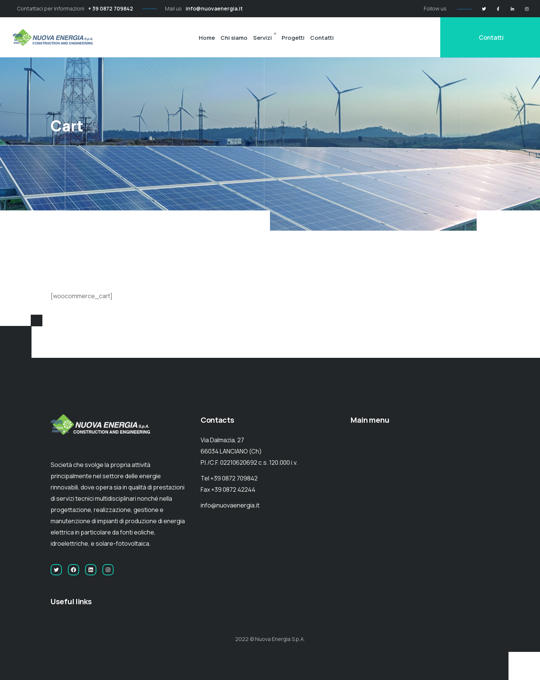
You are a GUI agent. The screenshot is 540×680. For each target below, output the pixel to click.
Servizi (262, 38)
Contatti (322, 38)
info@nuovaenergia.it (214, 8)
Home (207, 38)
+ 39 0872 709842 (110, 8)
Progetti (293, 38)
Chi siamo (234, 38)
